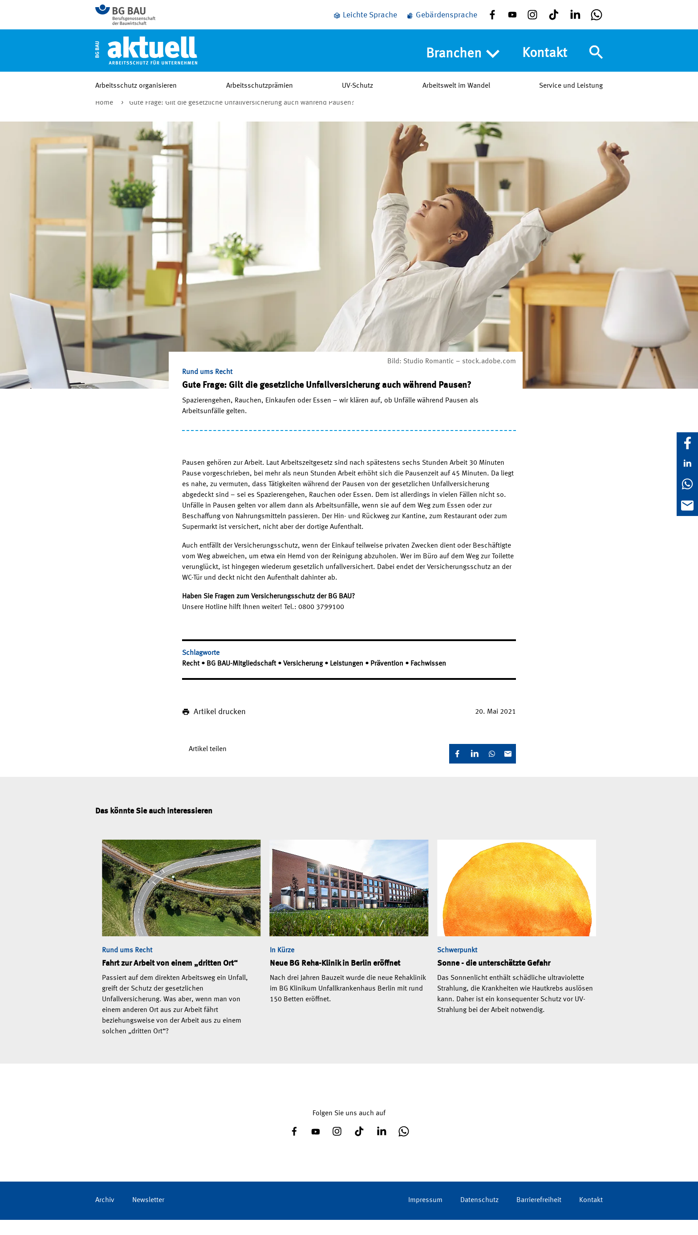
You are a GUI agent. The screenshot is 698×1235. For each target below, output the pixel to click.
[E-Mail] (687, 505)
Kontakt (544, 60)
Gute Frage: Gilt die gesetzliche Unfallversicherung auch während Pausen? (241, 118)
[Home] (146, 57)
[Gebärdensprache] (441, 19)
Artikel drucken (220, 727)
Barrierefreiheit (538, 1215)
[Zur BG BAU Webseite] (135, 18)
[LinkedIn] (687, 463)
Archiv (104, 1215)
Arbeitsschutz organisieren (136, 93)
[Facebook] (687, 443)
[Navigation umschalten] (596, 59)
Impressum (425, 1215)
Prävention (387, 678)
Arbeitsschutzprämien (259, 93)
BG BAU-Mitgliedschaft (242, 678)
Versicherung (304, 678)
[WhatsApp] (687, 484)
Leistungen (347, 678)
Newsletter (148, 1215)
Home (105, 118)
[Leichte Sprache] (365, 19)
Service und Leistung (571, 93)
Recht (191, 678)
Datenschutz (479, 1215)
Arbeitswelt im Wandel (456, 93)
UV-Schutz (357, 93)
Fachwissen (428, 678)
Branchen (462, 61)
